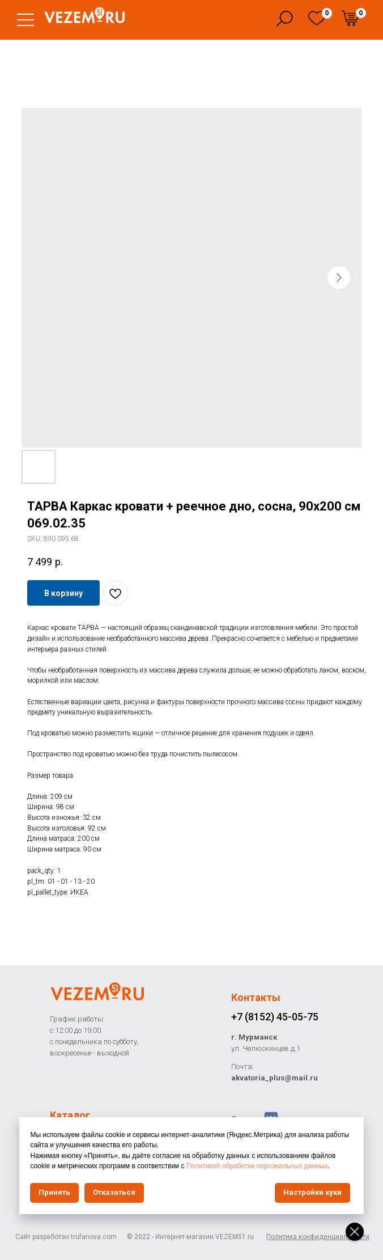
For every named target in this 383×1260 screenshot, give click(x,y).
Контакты (255, 997)
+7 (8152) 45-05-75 (274, 1017)
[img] (316, 18)
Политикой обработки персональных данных (260, 1166)
